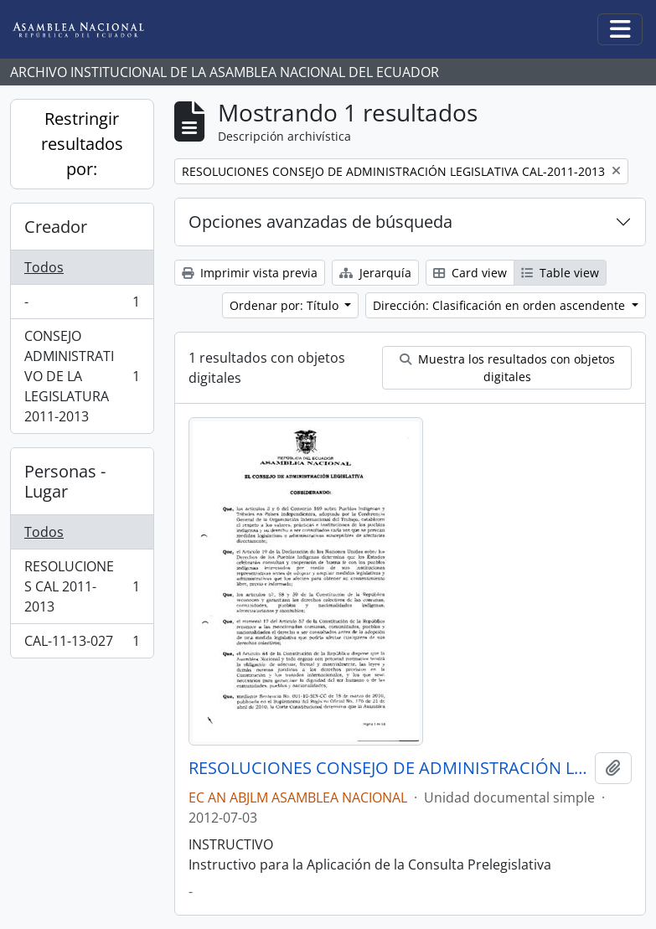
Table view (560, 273)
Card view (470, 273)
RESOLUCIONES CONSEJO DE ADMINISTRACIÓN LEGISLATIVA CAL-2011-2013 (388, 768)
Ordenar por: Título (286, 305)
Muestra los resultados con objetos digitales (507, 368)
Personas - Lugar (65, 481)
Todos (44, 267)
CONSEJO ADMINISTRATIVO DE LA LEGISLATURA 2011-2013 (81, 376)
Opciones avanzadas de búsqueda (320, 221)
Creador (55, 226)
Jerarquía (375, 273)
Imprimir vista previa (250, 273)
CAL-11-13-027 (81, 644)
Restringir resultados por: (82, 143)
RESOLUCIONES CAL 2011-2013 (81, 586)
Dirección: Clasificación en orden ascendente (500, 305)
